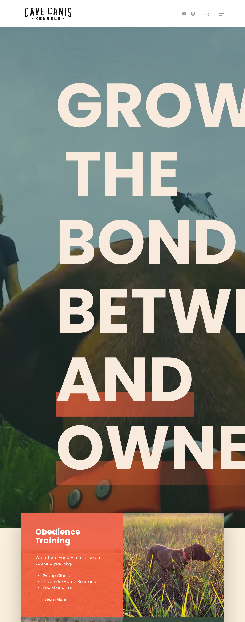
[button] (221, 13)
